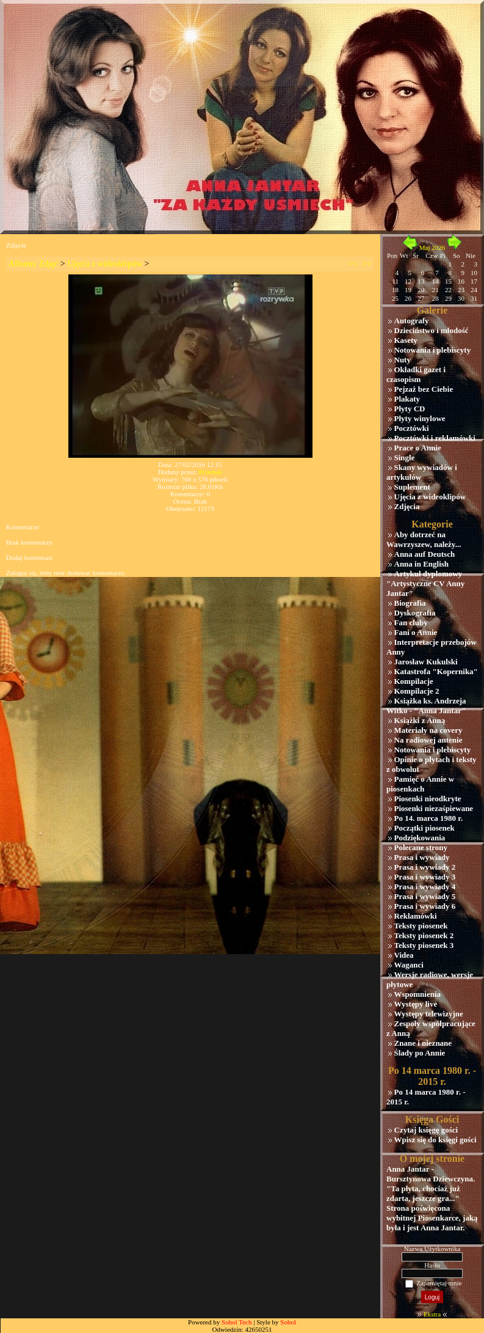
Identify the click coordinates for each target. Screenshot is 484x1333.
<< (352, 263)
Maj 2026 (432, 247)
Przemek (210, 472)
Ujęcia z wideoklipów (104, 263)
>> (367, 263)
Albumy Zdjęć (33, 263)
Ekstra (432, 1314)
